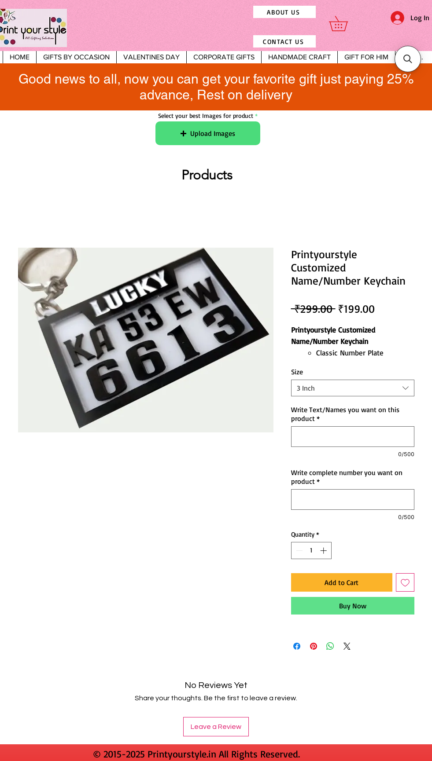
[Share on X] (347, 646)
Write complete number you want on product (346, 477)
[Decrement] (298, 550)
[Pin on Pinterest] (313, 646)
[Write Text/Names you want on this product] (353, 436)
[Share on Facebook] (297, 646)
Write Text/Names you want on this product (345, 414)
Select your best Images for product (205, 116)
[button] (345, 23)
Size (297, 371)
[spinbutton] (311, 550)
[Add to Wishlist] (405, 582)
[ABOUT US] (284, 12)
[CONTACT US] (284, 41)
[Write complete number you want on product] (353, 499)
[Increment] (324, 550)
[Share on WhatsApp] (330, 646)
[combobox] (352, 388)
